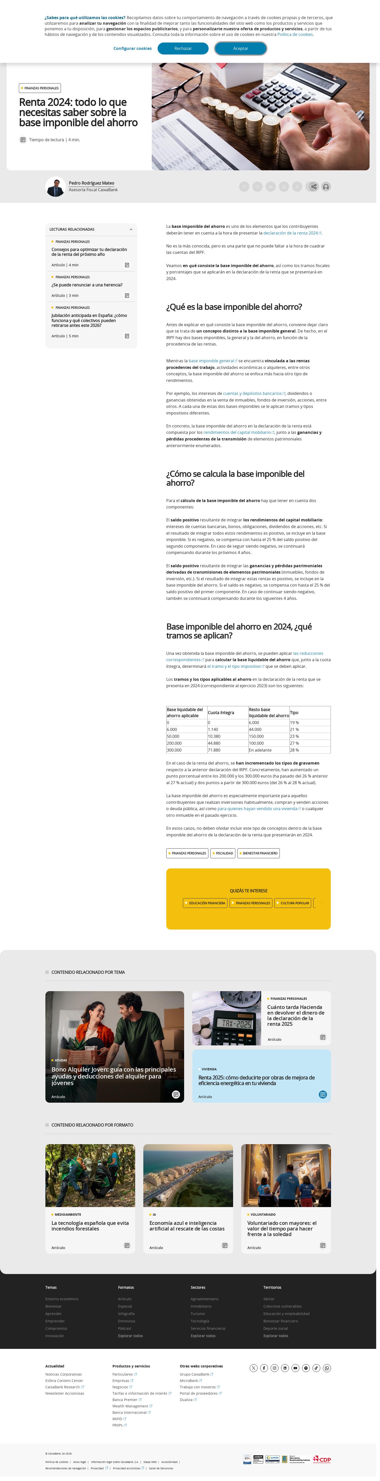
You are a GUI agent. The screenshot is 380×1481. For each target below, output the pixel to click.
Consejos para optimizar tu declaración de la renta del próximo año (89, 252)
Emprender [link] (55, 1321)
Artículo (124, 1299)
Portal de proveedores (201, 1393)
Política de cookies (295, 34)
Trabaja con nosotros (200, 1387)
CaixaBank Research (64, 1387)
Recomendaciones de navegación (65, 1468)
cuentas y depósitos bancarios (254, 393)
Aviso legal (79, 1462)
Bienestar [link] (53, 1306)
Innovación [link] (54, 1336)
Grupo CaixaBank (196, 1374)
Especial (125, 1306)
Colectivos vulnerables (282, 1306)
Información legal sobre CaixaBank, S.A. (115, 1462)
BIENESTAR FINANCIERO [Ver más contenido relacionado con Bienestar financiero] (260, 853)
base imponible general (212, 361)
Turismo (198, 1314)
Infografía (126, 1314)
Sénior (268, 1299)
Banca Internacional (131, 1412)
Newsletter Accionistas (64, 1393)
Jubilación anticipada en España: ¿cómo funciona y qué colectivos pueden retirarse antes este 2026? (89, 320)
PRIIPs (119, 1425)
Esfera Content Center (64, 1380)
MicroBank (191, 1380)
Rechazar (183, 48)
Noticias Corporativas (63, 1374)
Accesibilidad (169, 1462)
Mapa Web (150, 1462)
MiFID (119, 1418)
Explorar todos (130, 1336)
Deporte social (275, 1328)
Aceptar (241, 48)
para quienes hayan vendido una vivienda (259, 808)
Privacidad (99, 1468)
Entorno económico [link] (61, 1299)
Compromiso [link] (56, 1328)
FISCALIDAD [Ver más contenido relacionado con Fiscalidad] (224, 853)
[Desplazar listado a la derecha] (321, 902)
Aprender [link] (53, 1314)
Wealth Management (132, 1406)
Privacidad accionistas (128, 1468)
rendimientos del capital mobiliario (238, 432)
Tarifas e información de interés (141, 1393)
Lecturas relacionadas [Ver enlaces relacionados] (91, 229)
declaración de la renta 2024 (291, 233)
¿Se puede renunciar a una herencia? (87, 285)
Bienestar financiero (280, 1321)
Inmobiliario (201, 1306)
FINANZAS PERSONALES (253, 903)
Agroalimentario (204, 1299)
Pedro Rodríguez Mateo (91, 183)
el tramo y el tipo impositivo (235, 666)
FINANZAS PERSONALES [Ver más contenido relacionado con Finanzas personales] (189, 853)
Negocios (122, 1387)
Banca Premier (127, 1399)
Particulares (124, 1374)
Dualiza (188, 1399)
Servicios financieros (208, 1328)
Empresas (122, 1380)
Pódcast (124, 1328)
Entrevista (126, 1321)
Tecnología (200, 1321)
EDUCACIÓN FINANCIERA (207, 903)
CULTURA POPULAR (295, 903)
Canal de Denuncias (161, 1468)
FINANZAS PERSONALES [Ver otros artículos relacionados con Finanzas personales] (41, 88)
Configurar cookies (132, 48)
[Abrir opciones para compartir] (314, 187)
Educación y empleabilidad (286, 1314)
